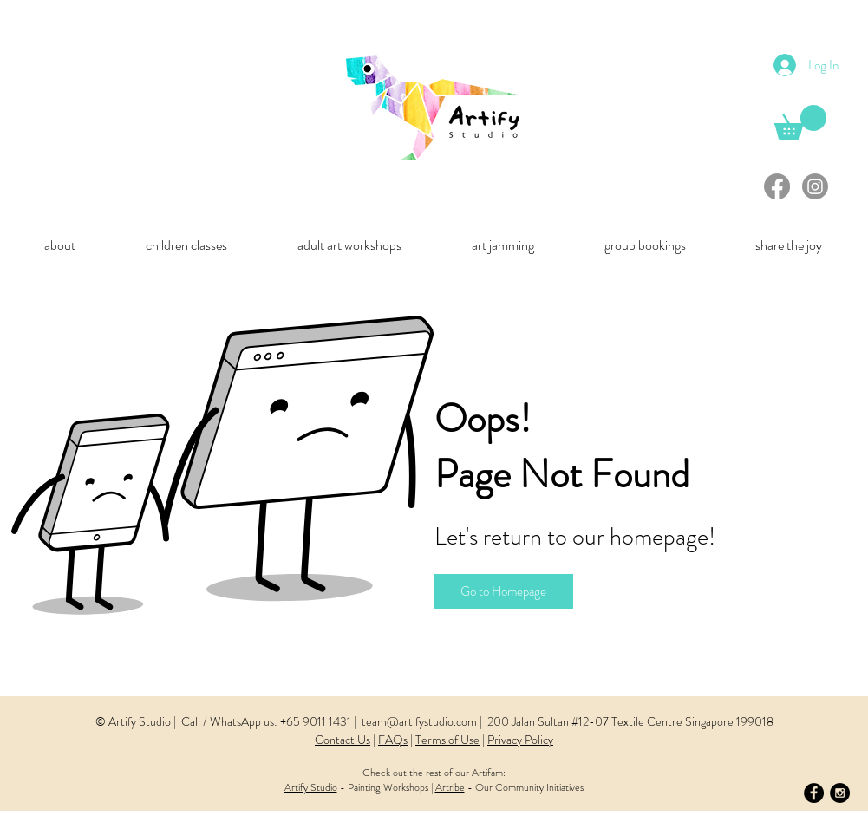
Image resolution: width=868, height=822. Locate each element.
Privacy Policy (520, 739)
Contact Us (342, 739)
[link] (800, 122)
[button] (60, 245)
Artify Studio (310, 787)
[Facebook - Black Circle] (814, 793)
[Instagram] (815, 186)
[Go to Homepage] (503, 591)
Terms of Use (447, 739)
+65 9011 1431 (315, 721)
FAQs (393, 739)
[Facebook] (777, 186)
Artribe (450, 787)
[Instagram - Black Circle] (840, 793)
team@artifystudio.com (419, 721)
